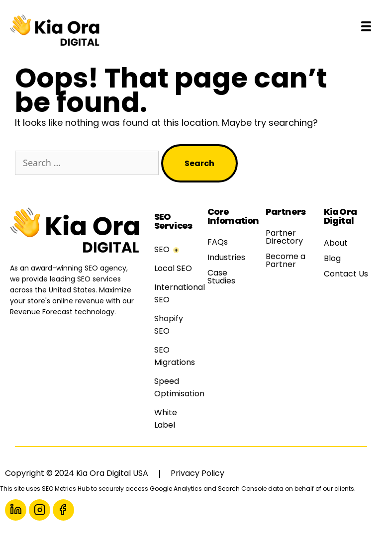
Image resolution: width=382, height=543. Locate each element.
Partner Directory (284, 237)
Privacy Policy (197, 473)
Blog (332, 258)
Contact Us (346, 273)
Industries (226, 257)
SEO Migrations (174, 356)
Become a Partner (285, 260)
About (336, 243)
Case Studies (221, 276)
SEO (162, 249)
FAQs (217, 242)
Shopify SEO (168, 325)
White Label (165, 419)
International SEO (179, 293)
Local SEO (173, 268)
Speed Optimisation (179, 387)
